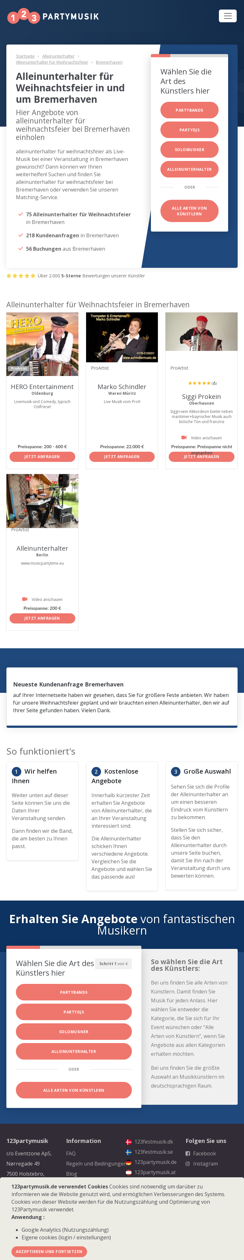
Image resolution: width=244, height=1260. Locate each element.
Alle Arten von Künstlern (189, 211)
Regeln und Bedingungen (96, 1163)
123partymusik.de (151, 1162)
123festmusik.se (149, 1151)
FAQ (71, 1153)
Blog (71, 1173)
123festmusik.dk (149, 1141)
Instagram (202, 1163)
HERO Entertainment (42, 386)
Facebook (201, 1153)
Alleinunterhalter (58, 56)
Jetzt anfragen (42, 456)
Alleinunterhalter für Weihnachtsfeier (52, 62)
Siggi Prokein (201, 396)
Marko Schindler (122, 386)
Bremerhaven (109, 62)
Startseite (25, 56)
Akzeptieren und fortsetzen (49, 1251)
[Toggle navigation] (228, 16)
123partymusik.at (151, 1172)
